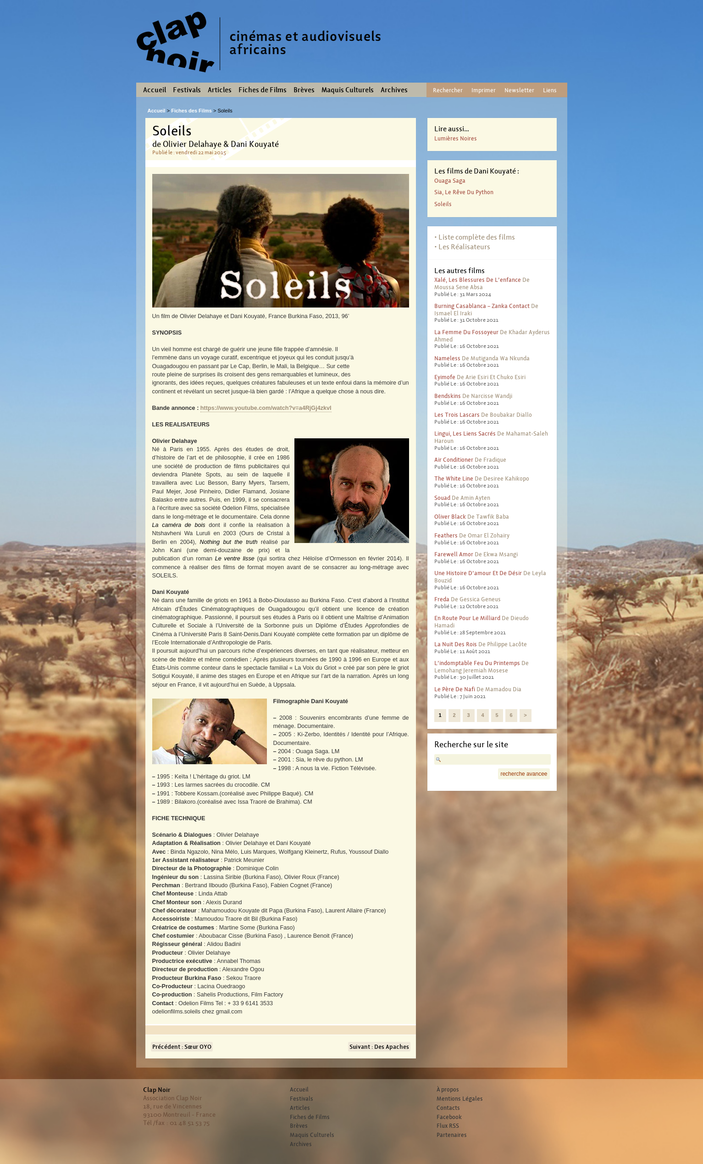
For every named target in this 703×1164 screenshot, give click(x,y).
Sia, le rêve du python (463, 192)
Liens (550, 90)
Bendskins (447, 395)
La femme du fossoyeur (466, 332)
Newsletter (519, 90)
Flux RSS (448, 1126)
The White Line (453, 478)
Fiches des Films (191, 110)
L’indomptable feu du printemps (477, 663)
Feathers (446, 535)
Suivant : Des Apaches (379, 1047)
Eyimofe (444, 377)
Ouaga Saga (449, 180)
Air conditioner (453, 459)
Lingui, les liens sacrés (465, 433)
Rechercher (448, 90)
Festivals (187, 90)
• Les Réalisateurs (462, 246)
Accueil (154, 90)
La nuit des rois (455, 644)
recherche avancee (523, 774)
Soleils (443, 204)
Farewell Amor (453, 554)
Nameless (447, 358)
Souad (442, 497)
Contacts (448, 1108)
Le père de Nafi (454, 689)
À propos (448, 1089)
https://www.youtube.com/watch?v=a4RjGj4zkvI (266, 408)
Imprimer (483, 90)
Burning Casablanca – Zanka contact (482, 305)
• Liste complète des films (474, 237)
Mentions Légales (460, 1098)
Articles (220, 90)
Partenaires (452, 1135)
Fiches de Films (262, 90)
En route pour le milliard (467, 618)
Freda (441, 599)
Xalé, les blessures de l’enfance (477, 279)
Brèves (304, 90)
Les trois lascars (457, 414)
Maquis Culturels (347, 90)
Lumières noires (455, 138)
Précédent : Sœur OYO (181, 1047)
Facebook (449, 1117)
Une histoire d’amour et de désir (478, 573)
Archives (394, 90)
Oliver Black (450, 516)
